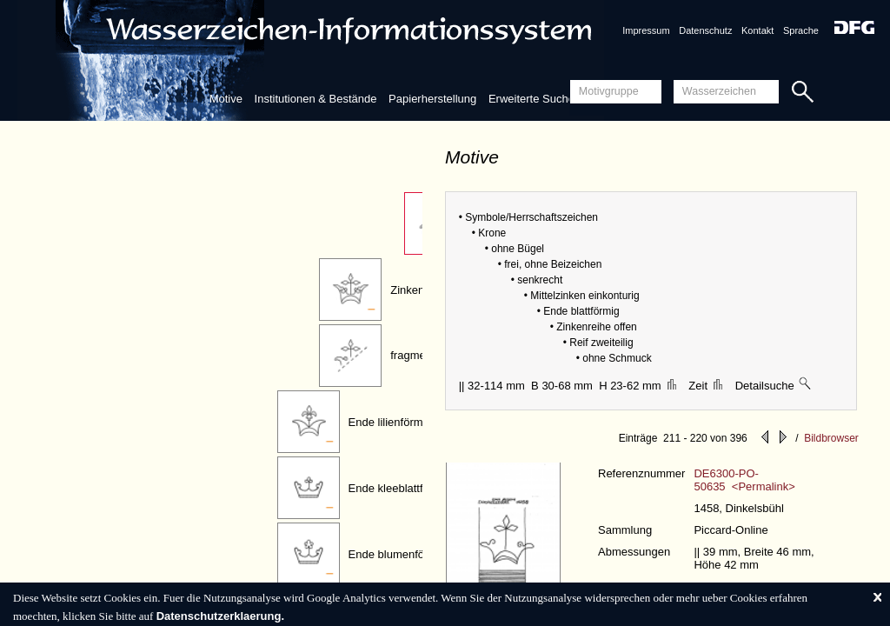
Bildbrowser (831, 438)
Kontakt (757, 30)
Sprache (801, 30)
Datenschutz (705, 30)
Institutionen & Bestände (316, 98)
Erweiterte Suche (531, 98)
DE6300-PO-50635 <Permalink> (744, 480)
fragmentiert (420, 355)
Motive (225, 98)
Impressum (645, 30)
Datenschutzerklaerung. (220, 616)
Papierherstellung (432, 98)
